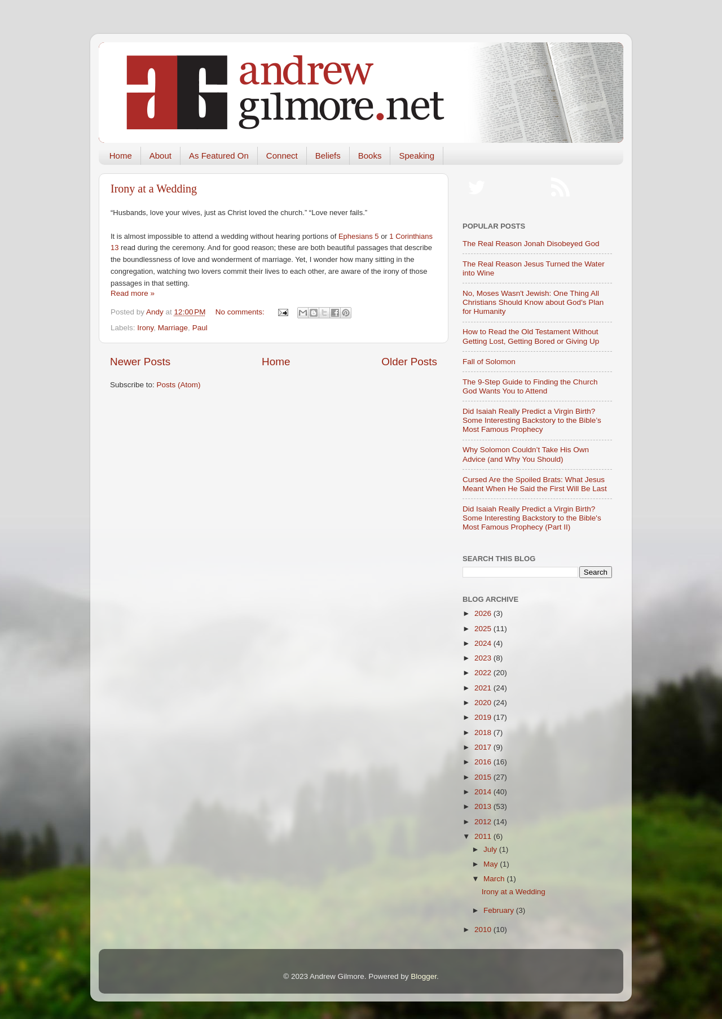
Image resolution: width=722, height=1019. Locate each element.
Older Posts (409, 362)
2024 (484, 643)
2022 (484, 672)
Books (370, 155)
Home (120, 155)
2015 (484, 777)
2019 (484, 717)
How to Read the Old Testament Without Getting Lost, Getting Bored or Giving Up (531, 336)
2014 (484, 792)
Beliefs (328, 155)
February (499, 910)
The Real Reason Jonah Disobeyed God (531, 243)
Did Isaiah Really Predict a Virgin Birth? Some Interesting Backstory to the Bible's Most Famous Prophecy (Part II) (532, 518)
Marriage (173, 327)
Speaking (416, 155)
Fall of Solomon (489, 361)
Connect (282, 155)
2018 (484, 732)
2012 (484, 821)
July (491, 849)
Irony (145, 327)
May (491, 864)
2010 (484, 929)
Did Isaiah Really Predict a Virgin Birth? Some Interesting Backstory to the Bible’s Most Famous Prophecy (532, 420)
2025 (484, 628)
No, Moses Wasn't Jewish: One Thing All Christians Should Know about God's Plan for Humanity (533, 302)
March (495, 878)
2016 (484, 762)
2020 (484, 702)
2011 (484, 836)
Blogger (424, 976)
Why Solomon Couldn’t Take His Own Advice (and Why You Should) (526, 454)
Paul (200, 327)
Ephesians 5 (358, 236)
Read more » (133, 293)
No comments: (241, 312)
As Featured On (219, 155)
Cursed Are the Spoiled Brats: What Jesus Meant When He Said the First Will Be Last (535, 484)
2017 (484, 747)
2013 (484, 806)
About (160, 155)
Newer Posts (140, 362)
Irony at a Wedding (154, 188)
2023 (484, 658)
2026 (484, 613)
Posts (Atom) (179, 385)
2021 (484, 688)
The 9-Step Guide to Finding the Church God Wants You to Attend (530, 386)
